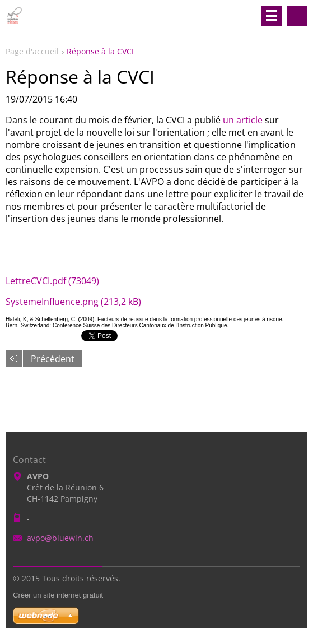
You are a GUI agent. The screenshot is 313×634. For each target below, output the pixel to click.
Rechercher (297, 16)
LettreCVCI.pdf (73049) (52, 281)
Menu (271, 16)
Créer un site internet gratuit (58, 595)
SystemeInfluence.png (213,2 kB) (73, 301)
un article (243, 120)
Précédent (52, 359)
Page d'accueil (32, 51)
